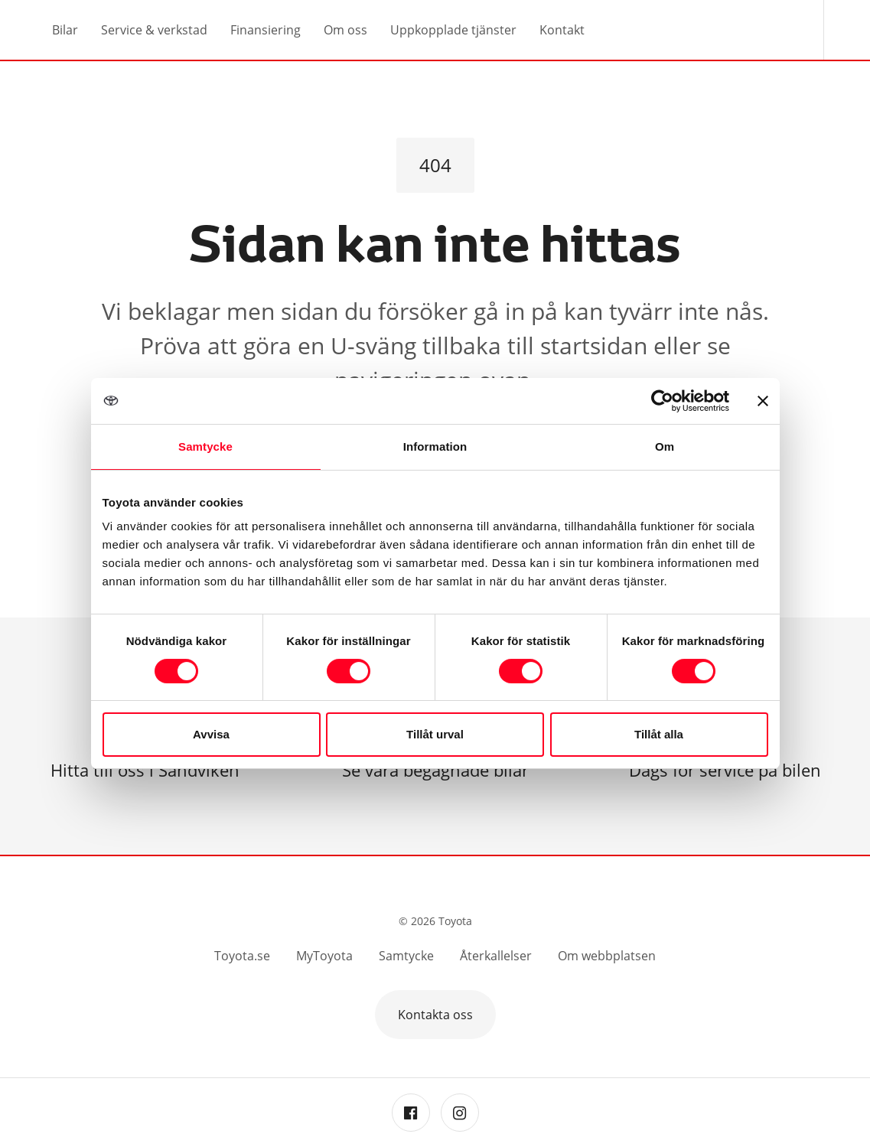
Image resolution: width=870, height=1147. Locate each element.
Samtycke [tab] (205, 446)
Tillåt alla (658, 734)
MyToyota (324, 955)
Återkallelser (496, 955)
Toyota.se (242, 955)
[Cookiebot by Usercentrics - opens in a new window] (662, 400)
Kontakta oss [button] (435, 1014)
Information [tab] (435, 446)
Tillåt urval (435, 734)
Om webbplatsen (607, 955)
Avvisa (211, 734)
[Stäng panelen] (763, 401)
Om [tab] (664, 446)
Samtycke (406, 955)
